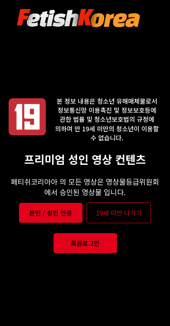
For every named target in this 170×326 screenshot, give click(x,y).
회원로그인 (84, 243)
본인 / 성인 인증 (50, 212)
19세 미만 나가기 (119, 212)
